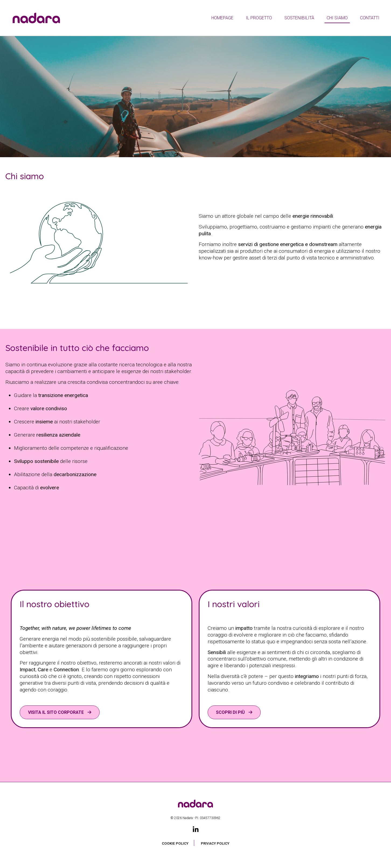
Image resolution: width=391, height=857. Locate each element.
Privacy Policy (215, 843)
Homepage (222, 17)
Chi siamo (337, 17)
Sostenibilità (299, 17)
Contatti (369, 17)
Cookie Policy (175, 843)
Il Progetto (259, 17)
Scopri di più (231, 712)
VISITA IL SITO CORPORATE (56, 712)
